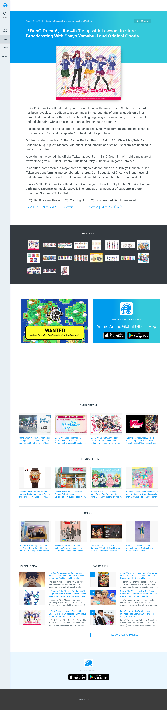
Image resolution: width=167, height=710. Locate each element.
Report (5, 48)
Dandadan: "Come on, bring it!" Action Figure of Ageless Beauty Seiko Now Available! (140, 548)
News (5, 39)
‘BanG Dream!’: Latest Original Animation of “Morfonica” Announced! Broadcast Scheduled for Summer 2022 (70, 440)
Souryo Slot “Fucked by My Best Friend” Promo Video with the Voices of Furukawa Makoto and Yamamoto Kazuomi (138, 594)
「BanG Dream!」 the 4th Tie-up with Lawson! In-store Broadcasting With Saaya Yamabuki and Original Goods (67, 614)
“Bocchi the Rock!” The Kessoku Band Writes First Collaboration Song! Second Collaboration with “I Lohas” (105, 494)
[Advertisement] (86, 5)
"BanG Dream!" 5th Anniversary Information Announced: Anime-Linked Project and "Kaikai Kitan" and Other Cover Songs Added (104, 440)
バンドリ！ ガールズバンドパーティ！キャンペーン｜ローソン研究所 (74, 207)
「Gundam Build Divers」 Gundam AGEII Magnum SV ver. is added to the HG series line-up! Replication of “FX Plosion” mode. (67, 594)
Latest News (5, 30)
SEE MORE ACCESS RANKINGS (124, 635)
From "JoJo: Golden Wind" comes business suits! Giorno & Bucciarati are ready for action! (137, 614)
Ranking (5, 56)
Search (5, 18)
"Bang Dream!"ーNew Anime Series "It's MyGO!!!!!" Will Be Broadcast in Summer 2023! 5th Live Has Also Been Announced (34, 440)
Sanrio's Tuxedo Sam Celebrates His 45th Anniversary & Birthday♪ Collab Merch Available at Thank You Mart (142, 494)
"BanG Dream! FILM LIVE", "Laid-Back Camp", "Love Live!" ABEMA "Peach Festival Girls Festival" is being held (140, 440)
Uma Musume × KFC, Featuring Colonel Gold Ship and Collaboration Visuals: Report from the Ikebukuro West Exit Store (70, 494)
